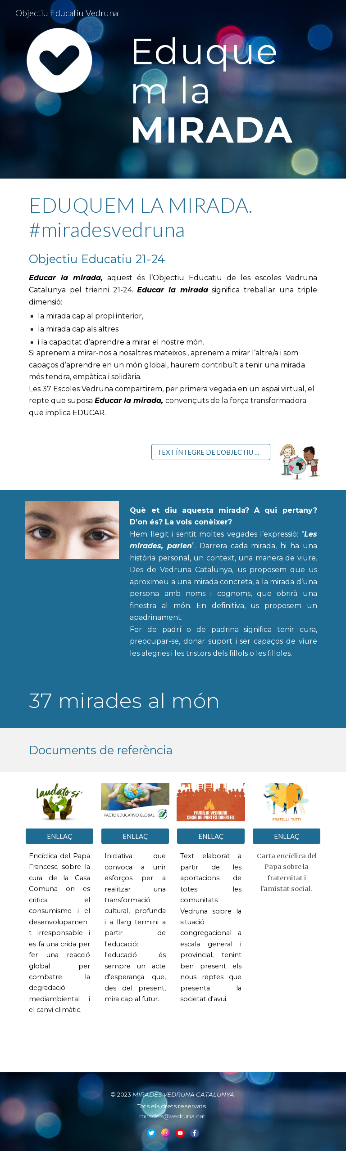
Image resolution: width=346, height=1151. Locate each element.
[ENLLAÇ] (59, 836)
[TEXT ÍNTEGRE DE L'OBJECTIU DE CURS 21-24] (210, 452)
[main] (223, 89)
